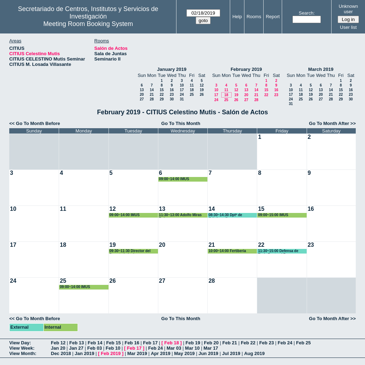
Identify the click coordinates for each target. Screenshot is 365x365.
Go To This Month (180, 123)
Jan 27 (76, 348)
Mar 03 (173, 348)
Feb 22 (248, 342)
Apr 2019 (160, 353)
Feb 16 (132, 342)
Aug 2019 (254, 353)
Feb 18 (171, 342)
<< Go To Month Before (34, 123)
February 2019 (246, 69)
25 (192, 95)
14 (152, 90)
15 (162, 90)
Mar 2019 (137, 353)
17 (182, 90)
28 (152, 99)
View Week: (22, 348)
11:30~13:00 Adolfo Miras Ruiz (180, 215)
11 (192, 85)
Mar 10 (192, 348)
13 (142, 90)
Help (237, 16)
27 (142, 99)
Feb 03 (94, 348)
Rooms (254, 16)
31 (182, 99)
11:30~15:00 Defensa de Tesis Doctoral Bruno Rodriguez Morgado (278, 251)
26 (201, 95)
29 (162, 99)
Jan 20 (58, 348)
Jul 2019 (231, 353)
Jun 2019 (208, 353)
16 (172, 90)
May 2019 (184, 353)
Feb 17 (150, 342)
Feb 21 (229, 342)
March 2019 (320, 69)
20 (142, 95)
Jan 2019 (84, 353)
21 (152, 95)
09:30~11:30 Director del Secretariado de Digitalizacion (130, 251)
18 (192, 90)
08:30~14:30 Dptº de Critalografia (225, 215)
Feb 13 (76, 342)
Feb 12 (58, 342)
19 (201, 90)
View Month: (22, 353)
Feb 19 (192, 342)
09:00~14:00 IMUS (174, 179)
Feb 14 (95, 342)
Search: (307, 13)
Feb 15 (113, 342)
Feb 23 (266, 342)
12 (201, 85)
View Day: (20, 342)
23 (172, 95)
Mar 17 (210, 348)
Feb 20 (211, 342)
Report (273, 16)
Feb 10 (113, 348)
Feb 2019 (111, 353)
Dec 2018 (61, 353)
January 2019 (171, 69)
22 (162, 95)
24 (182, 95)
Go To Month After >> (332, 123)
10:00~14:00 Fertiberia (227, 251)
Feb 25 (303, 342)
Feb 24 (284, 342)
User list (348, 27)
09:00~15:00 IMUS (273, 215)
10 (182, 85)
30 (172, 99)
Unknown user (348, 9)
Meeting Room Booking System (88, 23)
